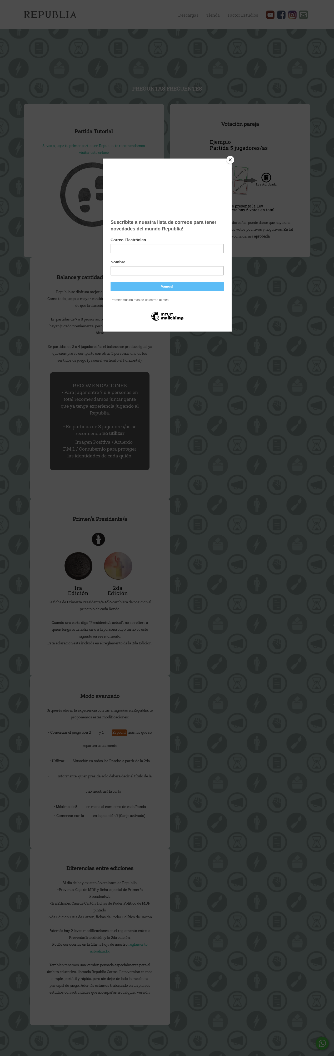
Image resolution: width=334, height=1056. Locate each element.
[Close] (230, 160)
